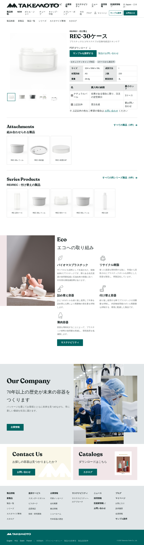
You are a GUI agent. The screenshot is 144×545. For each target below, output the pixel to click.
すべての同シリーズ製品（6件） (118, 177)
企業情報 (15, 427)
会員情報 (119, 514)
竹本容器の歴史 (56, 519)
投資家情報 (115, 4)
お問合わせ (130, 13)
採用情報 (104, 5)
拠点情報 (54, 509)
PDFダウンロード (80, 48)
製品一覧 (31, 21)
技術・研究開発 (35, 514)
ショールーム (43, 5)
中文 (16, 541)
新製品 (21, 21)
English (9, 541)
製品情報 (11, 493)
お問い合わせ (111, 111)
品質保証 (32, 509)
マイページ (102, 13)
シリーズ (42, 21)
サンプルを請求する (83, 53)
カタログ (73, 21)
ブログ (89, 13)
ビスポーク (33, 503)
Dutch (22, 541)
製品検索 (11, 21)
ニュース (94, 5)
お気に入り (120, 503)
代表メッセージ (56, 498)
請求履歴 (119, 508)
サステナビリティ (81, 5)
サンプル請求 (115, 13)
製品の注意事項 (70, 541)
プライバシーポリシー (53, 541)
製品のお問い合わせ (108, 53)
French (29, 541)
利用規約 (40, 541)
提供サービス (34, 493)
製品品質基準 (83, 541)
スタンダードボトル (37, 498)
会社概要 (54, 503)
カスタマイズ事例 (58, 21)
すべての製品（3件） (124, 125)
